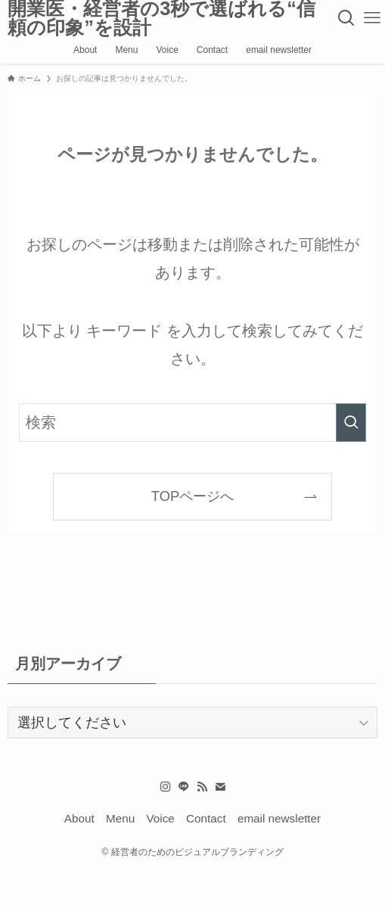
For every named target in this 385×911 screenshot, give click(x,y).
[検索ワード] (192, 422)
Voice (160, 818)
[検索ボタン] (346, 18)
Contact (206, 818)
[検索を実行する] (351, 422)
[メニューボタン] (372, 18)
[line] (184, 787)
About (79, 818)
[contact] (220, 787)
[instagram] (165, 787)
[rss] (202, 787)
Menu (120, 818)
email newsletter (279, 818)
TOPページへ (192, 496)
